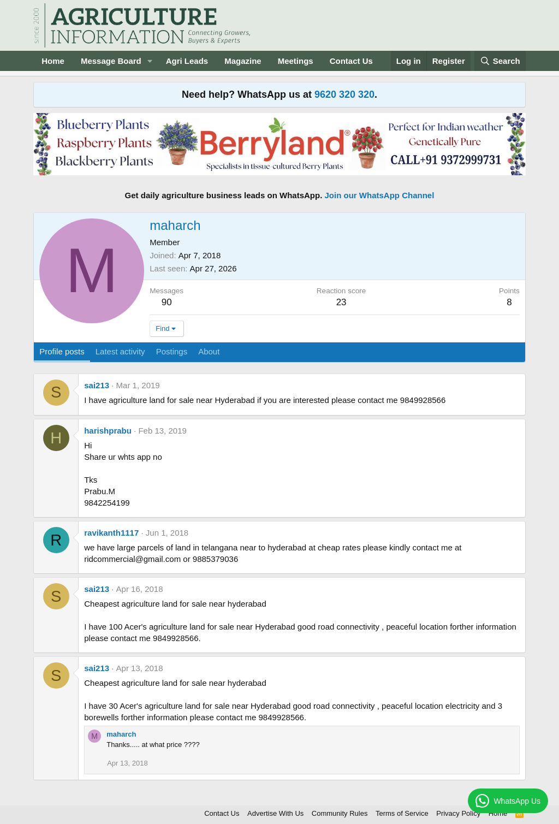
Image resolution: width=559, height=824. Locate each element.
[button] (150, 61)
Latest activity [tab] (120, 351)
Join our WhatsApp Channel (380, 195)
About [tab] (208, 351)
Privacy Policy (458, 813)
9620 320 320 (344, 94)
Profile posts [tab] (62, 351)
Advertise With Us (275, 813)
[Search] (500, 61)
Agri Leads (187, 61)
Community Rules (340, 813)
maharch (121, 734)
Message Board (111, 61)
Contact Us (351, 61)
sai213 (96, 385)
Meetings (295, 61)
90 (167, 302)
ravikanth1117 (111, 532)
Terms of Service (402, 813)
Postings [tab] (172, 351)
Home (52, 61)
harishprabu (108, 430)
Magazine (242, 61)
